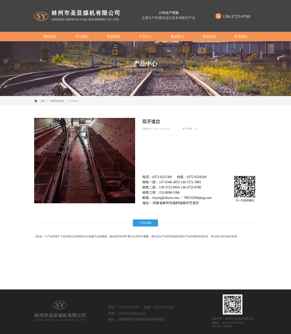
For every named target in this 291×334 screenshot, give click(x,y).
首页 (43, 101)
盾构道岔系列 (57, 101)
